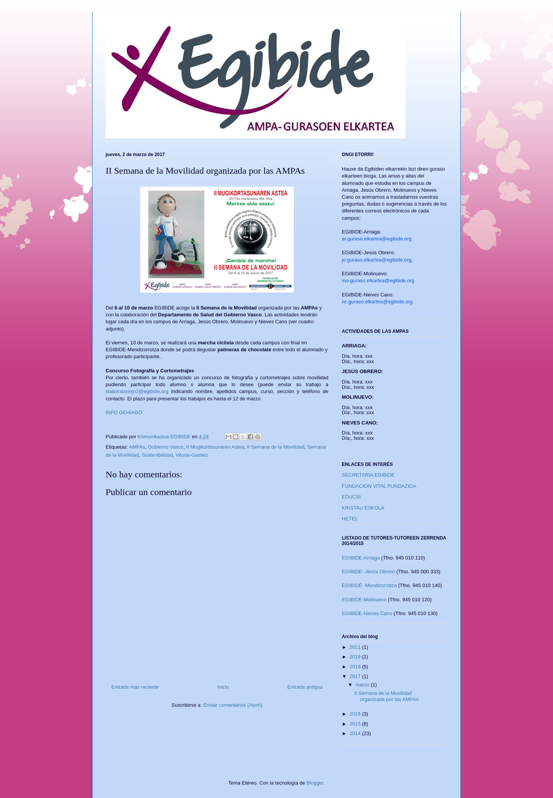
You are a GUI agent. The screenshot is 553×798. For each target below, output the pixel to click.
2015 (355, 724)
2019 (355, 657)
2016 (355, 714)
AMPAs (137, 447)
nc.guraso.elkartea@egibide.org (377, 301)
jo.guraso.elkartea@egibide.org (376, 260)
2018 (355, 667)
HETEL (350, 519)
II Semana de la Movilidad (276, 447)
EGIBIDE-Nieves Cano (367, 613)
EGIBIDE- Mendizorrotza (369, 585)
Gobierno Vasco (165, 447)
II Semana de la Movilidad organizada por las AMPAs (386, 696)
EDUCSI (351, 497)
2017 (355, 676)
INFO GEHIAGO (124, 412)
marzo (363, 685)
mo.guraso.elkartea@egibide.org (378, 280)
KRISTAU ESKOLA (363, 508)
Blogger (314, 783)
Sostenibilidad (157, 455)
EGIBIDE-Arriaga (361, 558)
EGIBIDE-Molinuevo (364, 599)
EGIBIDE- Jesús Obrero (368, 571)
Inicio (223, 687)
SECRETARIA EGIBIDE (368, 475)
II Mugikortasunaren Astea (215, 447)
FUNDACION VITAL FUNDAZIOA (379, 486)
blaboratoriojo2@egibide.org (137, 391)
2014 (355, 733)
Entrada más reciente (135, 687)
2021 (355, 647)
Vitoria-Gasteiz (192, 455)
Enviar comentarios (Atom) (232, 705)
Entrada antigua (305, 687)
